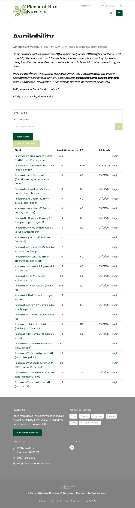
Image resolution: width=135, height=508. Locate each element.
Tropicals (111, 416)
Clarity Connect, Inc (99, 493)
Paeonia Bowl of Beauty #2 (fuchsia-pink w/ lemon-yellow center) (32, 179)
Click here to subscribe (27, 433)
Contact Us (85, 5)
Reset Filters (23, 137)
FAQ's (43, 501)
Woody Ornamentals (90, 423)
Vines (73, 423)
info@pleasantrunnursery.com (34, 463)
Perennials (97, 416)
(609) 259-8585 (105, 5)
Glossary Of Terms (59, 501)
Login (115, 156)
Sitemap (77, 501)
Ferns (73, 416)
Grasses (84, 416)
